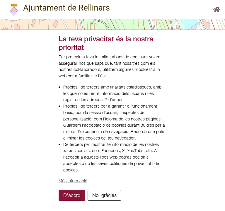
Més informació (73, 180)
